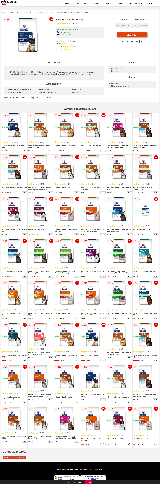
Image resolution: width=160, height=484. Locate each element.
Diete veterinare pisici (43, 12)
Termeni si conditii (62, 470)
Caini (67, 3)
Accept (88, 482)
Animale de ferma (135, 3)
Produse (5, 12)
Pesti (86, 3)
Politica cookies (98, 470)
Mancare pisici (28, 12)
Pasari (107, 3)
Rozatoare (119, 3)
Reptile (96, 3)
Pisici (77, 3)
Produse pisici (15, 12)
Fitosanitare (152, 3)
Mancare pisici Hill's (60, 12)
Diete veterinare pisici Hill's (79, 12)
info (24, 151)
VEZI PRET (132, 34)
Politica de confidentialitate (80, 470)
